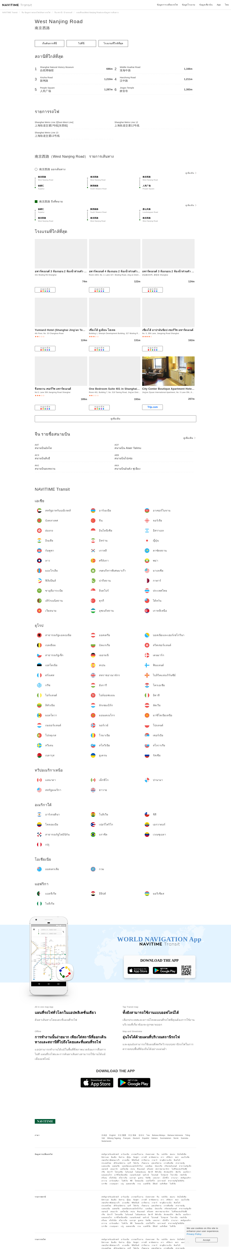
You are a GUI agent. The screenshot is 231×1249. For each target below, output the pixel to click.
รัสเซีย (148, 1178)
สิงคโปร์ (177, 1160)
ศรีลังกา (169, 1157)
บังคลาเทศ (150, 1154)
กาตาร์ (154, 1160)
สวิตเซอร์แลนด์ (171, 1166)
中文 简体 (132, 1135)
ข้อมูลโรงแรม (188, 5)
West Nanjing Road (59, 21)
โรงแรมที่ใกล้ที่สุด (113, 43)
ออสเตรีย (116, 1166)
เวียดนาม (145, 1163)
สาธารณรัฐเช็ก (185, 1166)
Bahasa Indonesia (175, 1135)
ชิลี (131, 1181)
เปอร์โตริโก (150, 1181)
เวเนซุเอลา (114, 1184)
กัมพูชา (136, 1157)
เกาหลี (144, 1157)
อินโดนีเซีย (181, 1154)
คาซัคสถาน (153, 1157)
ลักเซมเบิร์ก (168, 1172)
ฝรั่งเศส (150, 1169)
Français (127, 1138)
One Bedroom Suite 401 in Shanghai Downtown (120, 388)
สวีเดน (104, 1178)
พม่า (177, 1157)
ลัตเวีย (178, 1172)
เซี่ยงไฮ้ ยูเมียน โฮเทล (102, 330)
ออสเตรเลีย (130, 1184)
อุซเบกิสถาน (156, 1163)
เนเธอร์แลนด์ (135, 1175)
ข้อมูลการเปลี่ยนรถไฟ (167, 5)
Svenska (184, 1138)
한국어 (141, 1135)
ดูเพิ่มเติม (190, 173)
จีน (158, 1154)
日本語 (104, 1135)
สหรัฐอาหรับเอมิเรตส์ (110, 1154)
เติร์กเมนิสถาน (119, 1163)
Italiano (154, 1138)
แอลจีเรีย (147, 1184)
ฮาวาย (104, 1181)
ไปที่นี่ (81, 43)
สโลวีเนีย (113, 1178)
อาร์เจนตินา (114, 1181)
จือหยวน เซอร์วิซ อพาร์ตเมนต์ (53, 388)
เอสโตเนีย (124, 1169)
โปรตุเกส (164, 1175)
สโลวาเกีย (123, 1178)
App (219, 5)
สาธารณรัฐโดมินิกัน (176, 1181)
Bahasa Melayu (158, 1135)
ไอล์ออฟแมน (140, 1172)
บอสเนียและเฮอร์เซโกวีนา (132, 1166)
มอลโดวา (187, 1172)
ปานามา (174, 1178)
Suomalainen (165, 1138)
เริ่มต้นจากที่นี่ (49, 43)
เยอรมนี (105, 1169)
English (112, 1135)
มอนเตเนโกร (107, 1175)
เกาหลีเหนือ (168, 1163)
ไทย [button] (227, 5)
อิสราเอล (105, 1157)
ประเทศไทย (106, 1163)
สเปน (133, 1169)
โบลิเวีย (125, 1181)
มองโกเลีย (185, 1157)
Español (145, 1138)
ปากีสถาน (145, 1160)
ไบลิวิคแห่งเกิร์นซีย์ (179, 1169)
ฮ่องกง (172, 1154)
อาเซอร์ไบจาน (137, 1154)
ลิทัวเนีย (158, 1172)
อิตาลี (150, 1172)
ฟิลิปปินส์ (135, 1160)
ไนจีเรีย (173, 1184)
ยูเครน (140, 1178)
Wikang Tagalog (114, 1138)
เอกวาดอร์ (161, 1181)
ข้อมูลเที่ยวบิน (206, 5)
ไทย (148, 1135)
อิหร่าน (121, 1157)
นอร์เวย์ (146, 1175)
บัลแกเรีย (158, 1166)
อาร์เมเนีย (125, 1154)
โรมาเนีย (174, 1175)
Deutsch (136, 1138)
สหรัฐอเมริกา (186, 1178)
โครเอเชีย (119, 1172)
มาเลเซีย (125, 1160)
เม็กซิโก (165, 1178)
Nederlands (106, 1141)
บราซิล (104, 1184)
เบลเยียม (148, 1166)
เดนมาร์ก (114, 1169)
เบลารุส (132, 1178)
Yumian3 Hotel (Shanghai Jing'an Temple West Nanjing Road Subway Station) (86, 330)
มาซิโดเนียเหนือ (120, 1175)
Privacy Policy (194, 1234)
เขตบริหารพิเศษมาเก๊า (111, 1160)
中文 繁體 (122, 1135)
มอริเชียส (163, 1184)
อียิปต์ (155, 1184)
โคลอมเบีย (139, 1181)
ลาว (162, 1157)
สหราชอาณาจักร (162, 1169)
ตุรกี (129, 1163)
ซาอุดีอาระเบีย (166, 1160)
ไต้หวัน (136, 1163)
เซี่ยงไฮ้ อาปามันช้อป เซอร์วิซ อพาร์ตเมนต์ (167, 330)
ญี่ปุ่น (129, 1157)
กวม (139, 1184)
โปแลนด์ (154, 1175)
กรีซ (103, 1172)
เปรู (122, 1184)
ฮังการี (110, 1172)
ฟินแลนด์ (141, 1169)
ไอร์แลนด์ (129, 1172)
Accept (206, 1240)
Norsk (176, 1138)
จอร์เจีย (164, 1154)
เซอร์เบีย (183, 1175)
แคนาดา (156, 1178)
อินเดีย (114, 1157)
